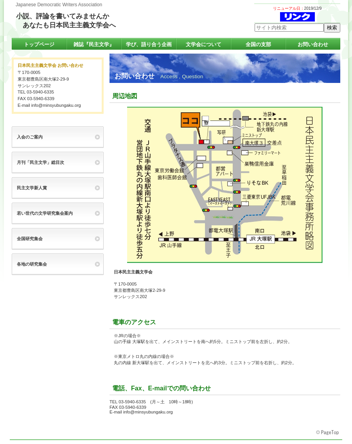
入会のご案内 (30, 137)
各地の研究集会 (32, 264)
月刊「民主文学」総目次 (40, 162)
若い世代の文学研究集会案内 (45, 213)
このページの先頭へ (328, 432)
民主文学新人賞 (32, 187)
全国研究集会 (30, 238)
